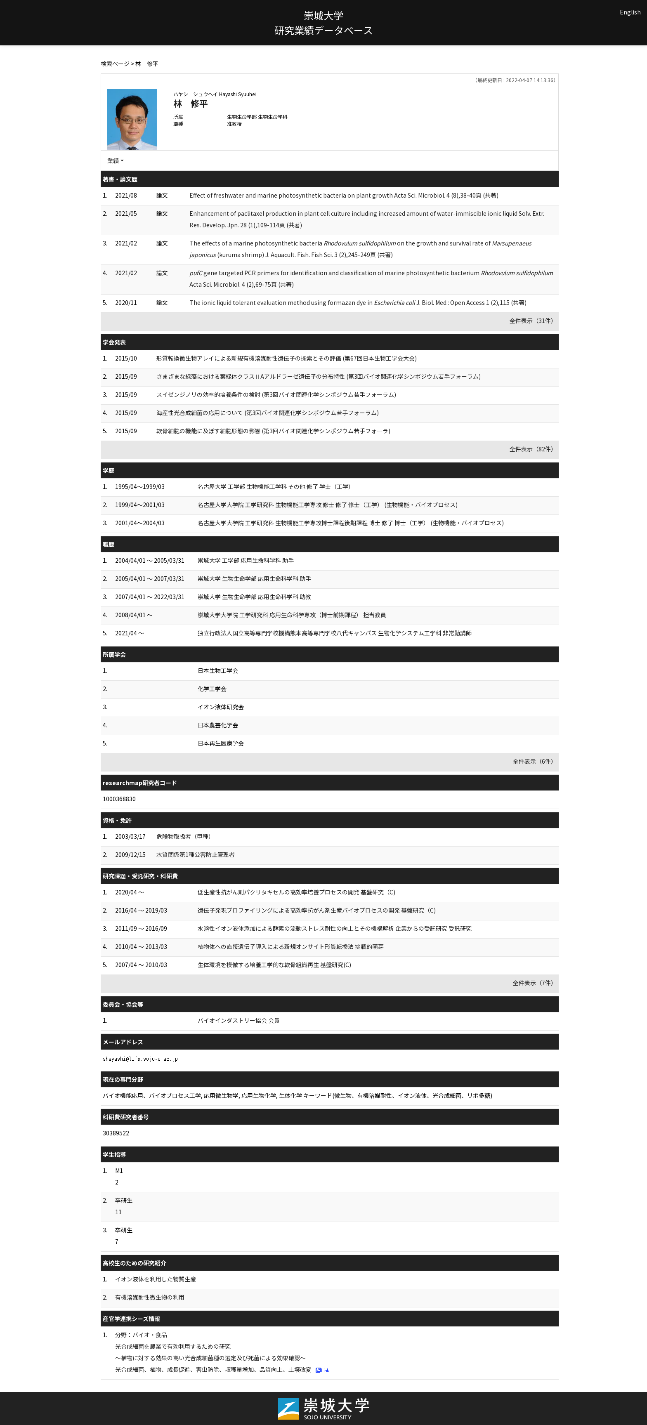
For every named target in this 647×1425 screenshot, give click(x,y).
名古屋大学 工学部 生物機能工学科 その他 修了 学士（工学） (276, 486)
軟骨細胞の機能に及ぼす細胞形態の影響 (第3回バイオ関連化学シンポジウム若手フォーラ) (273, 431)
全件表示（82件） (533, 449)
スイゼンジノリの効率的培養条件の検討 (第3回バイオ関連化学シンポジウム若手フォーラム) (276, 394)
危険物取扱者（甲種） (185, 836)
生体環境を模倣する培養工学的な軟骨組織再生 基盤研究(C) (274, 964)
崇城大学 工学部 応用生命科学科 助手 (246, 560)
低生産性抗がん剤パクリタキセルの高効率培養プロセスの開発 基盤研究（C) (296, 892)
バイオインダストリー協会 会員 (239, 1020)
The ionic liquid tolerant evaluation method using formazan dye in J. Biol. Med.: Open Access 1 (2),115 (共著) (358, 302)
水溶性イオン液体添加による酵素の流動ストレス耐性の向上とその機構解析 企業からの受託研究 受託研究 (335, 928)
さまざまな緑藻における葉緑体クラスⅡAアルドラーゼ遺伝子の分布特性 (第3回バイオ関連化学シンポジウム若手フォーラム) (318, 376)
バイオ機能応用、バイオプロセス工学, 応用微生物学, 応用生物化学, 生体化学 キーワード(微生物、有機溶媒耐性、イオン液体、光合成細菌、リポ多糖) (297, 1095)
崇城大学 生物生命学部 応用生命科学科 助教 (254, 596)
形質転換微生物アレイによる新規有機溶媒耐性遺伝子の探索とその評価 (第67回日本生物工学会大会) (286, 358)
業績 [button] (113, 160)
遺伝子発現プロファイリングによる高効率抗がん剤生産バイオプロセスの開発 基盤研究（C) (317, 910)
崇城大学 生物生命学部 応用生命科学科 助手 (254, 578)
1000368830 (119, 799)
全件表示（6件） (535, 761)
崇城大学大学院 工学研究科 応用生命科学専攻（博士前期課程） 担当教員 (292, 615)
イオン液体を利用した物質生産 (155, 1279)
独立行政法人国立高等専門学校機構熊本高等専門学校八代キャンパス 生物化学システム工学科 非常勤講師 (335, 633)
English (630, 12)
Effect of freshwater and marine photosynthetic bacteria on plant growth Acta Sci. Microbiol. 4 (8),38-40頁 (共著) (343, 195)
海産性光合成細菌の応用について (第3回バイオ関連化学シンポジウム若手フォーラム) (267, 412)
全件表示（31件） (533, 320)
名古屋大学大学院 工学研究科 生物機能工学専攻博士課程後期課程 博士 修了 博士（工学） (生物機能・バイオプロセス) (351, 523)
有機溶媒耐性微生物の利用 (149, 1297)
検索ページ (115, 63)
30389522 (116, 1133)
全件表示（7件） (535, 983)
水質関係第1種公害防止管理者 (195, 854)
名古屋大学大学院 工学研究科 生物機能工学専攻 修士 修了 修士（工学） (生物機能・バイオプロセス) (328, 504)
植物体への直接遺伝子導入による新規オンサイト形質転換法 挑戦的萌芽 (291, 946)
